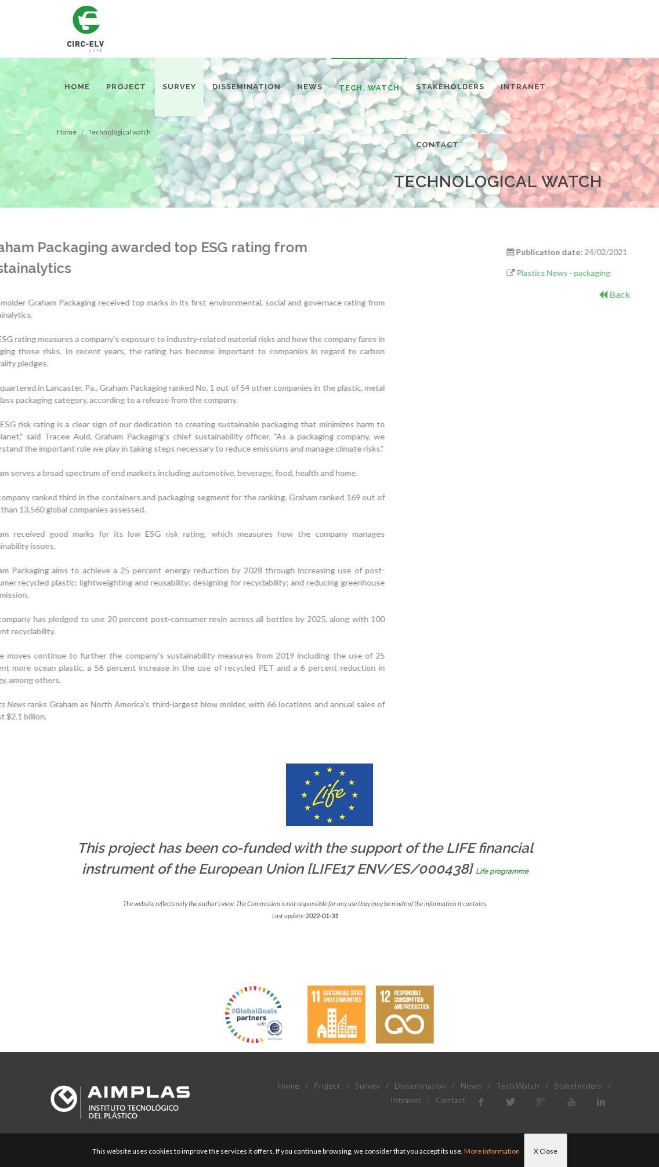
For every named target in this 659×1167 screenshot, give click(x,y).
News (471, 1085)
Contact (451, 1100)
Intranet (405, 1100)
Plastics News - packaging (604, 273)
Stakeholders (578, 1085)
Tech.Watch (517, 1085)
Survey (367, 1085)
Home (288, 1085)
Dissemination (420, 1085)
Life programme (502, 871)
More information (492, 1151)
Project (327, 1085)
